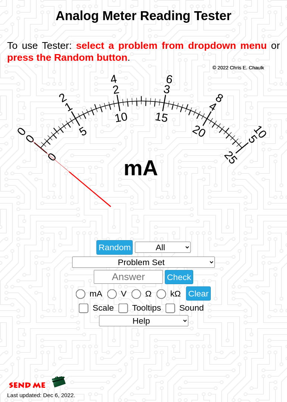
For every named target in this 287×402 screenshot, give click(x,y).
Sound (191, 308)
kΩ (175, 293)
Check (179, 277)
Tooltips (146, 308)
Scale (103, 308)
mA (96, 293)
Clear (198, 293)
